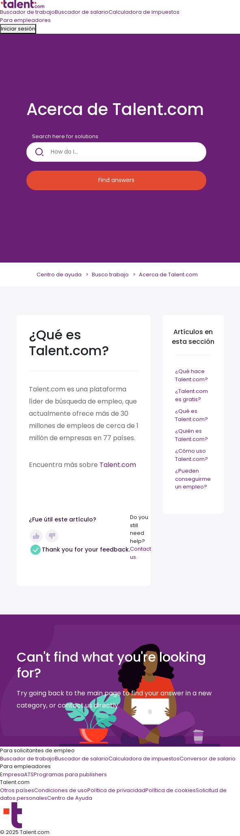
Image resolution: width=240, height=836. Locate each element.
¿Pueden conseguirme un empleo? (193, 479)
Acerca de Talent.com (168, 274)
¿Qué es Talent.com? (191, 415)
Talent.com (117, 464)
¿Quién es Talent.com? (191, 435)
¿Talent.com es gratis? (191, 395)
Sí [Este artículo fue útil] (36, 536)
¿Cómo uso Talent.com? (191, 455)
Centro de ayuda (59, 274)
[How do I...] (116, 152)
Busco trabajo (110, 274)
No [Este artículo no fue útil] (51, 536)
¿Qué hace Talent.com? (191, 375)
